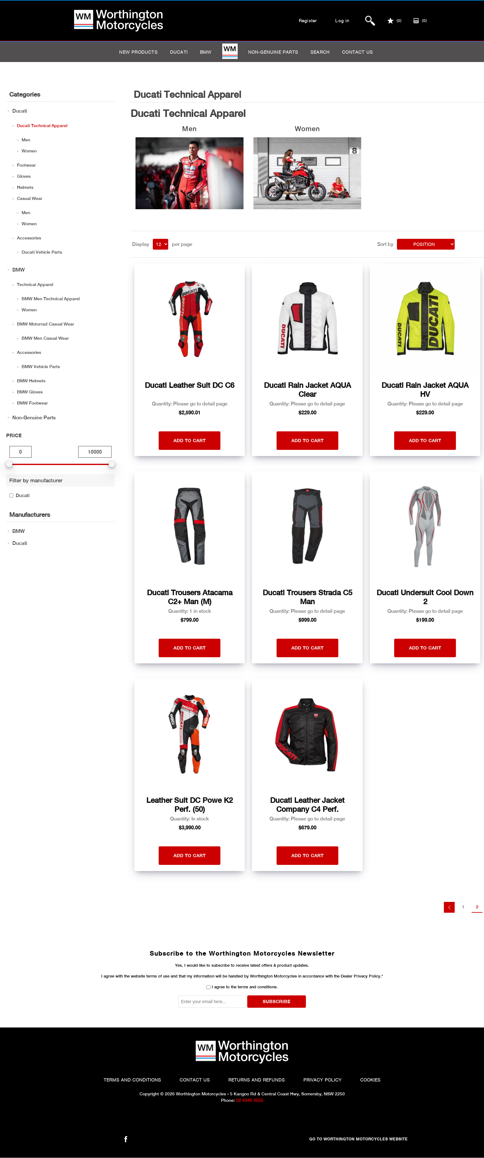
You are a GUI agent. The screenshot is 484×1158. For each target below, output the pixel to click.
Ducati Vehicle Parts (42, 252)
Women (29, 150)
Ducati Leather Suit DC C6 (189, 385)
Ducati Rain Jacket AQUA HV (425, 389)
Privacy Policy (322, 1079)
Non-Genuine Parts (273, 52)
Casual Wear (29, 198)
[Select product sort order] (426, 244)
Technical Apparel (35, 284)
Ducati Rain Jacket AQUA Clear (307, 389)
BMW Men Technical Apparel (51, 298)
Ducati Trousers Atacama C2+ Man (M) (189, 597)
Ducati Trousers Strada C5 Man (307, 597)
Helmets (25, 187)
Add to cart (189, 440)
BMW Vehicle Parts (41, 366)
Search (320, 52)
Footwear (26, 165)
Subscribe (276, 1001)
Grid (467, 244)
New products (138, 52)
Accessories (29, 237)
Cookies (370, 1079)
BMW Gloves (30, 391)
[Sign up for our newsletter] (212, 1001)
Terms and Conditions (132, 1079)
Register (308, 20)
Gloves (24, 176)
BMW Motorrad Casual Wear (45, 324)
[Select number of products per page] (160, 244)
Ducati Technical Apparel (42, 125)
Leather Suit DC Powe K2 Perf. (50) (189, 804)
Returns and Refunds (256, 1079)
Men (26, 139)
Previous (449, 907)
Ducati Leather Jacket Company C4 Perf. (307, 804)
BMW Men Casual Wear (45, 338)
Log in (342, 20)
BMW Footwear (32, 403)
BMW (206, 52)
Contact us (357, 52)
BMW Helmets (31, 380)
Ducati (179, 52)
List (478, 244)
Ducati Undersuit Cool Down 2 (425, 597)
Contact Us (195, 1079)
